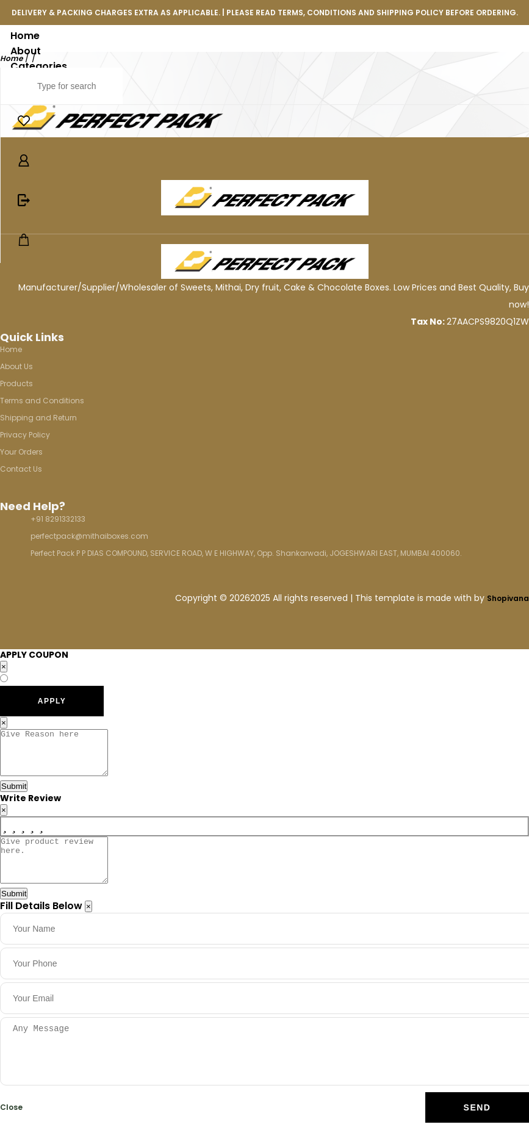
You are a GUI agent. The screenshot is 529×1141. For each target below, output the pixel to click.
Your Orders (21, 452)
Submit (13, 795)
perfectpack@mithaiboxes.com (89, 536)
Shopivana (508, 598)
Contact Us (21, 469)
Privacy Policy (25, 435)
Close (11, 1125)
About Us (16, 366)
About (25, 51)
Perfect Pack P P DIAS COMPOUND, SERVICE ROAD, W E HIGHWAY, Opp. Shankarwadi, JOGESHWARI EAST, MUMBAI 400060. (246, 553)
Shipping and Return (38, 417)
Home (25, 36)
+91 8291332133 (58, 519)
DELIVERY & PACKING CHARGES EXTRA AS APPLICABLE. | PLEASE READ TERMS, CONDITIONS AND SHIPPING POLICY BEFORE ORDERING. (265, 12)
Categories (38, 66)
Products (16, 383)
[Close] (88, 924)
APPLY (52, 701)
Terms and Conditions (42, 400)
